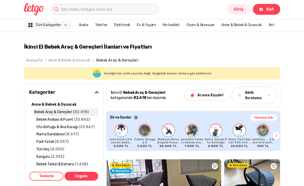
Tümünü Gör (264, 117)
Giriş (239, 9)
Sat (266, 9)
